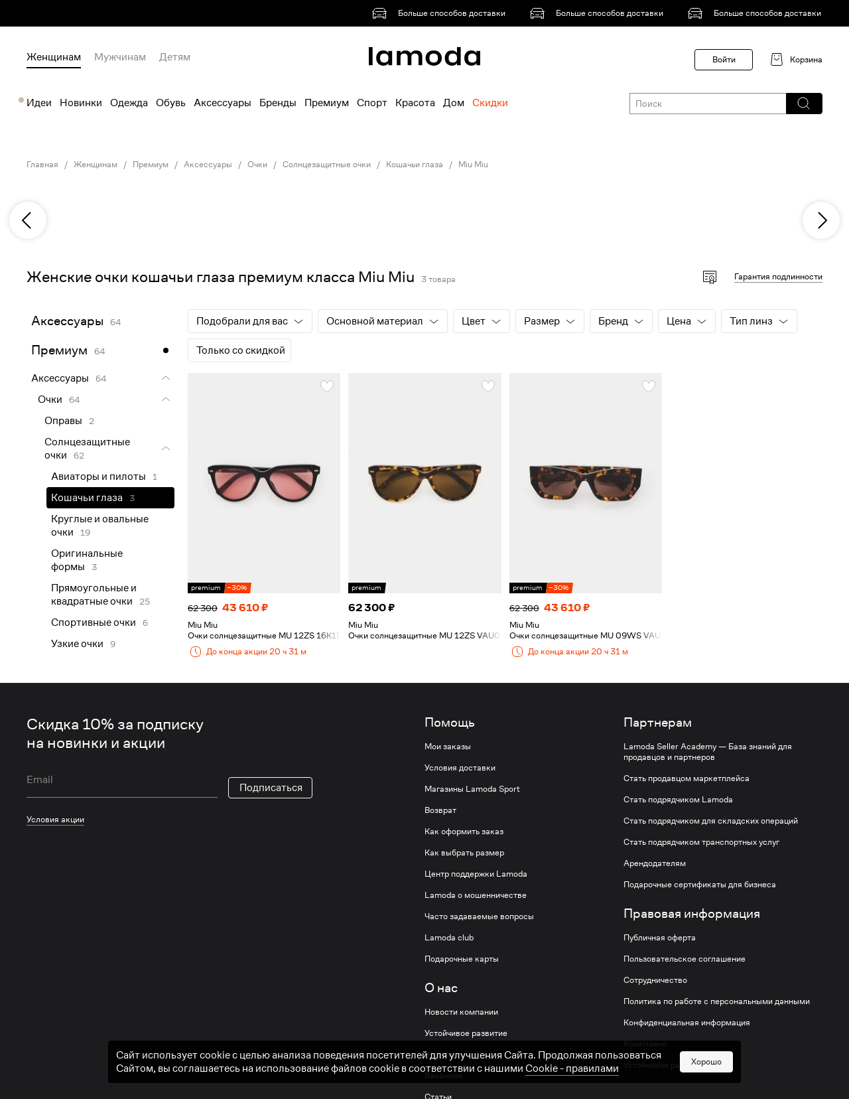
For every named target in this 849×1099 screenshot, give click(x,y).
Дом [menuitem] (453, 103)
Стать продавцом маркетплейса (686, 778)
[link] (441, 13)
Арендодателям (654, 863)
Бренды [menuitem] (277, 103)
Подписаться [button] (270, 787)
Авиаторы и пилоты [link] (98, 476)
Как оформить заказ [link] (463, 831)
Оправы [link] (63, 420)
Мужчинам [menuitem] (120, 57)
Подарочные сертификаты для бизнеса (699, 884)
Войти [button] (724, 59)
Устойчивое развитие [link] (465, 1033)
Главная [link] (42, 164)
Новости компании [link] (461, 1012)
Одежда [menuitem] (129, 103)
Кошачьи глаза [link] (414, 164)
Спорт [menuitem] (372, 103)
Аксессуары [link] (208, 164)
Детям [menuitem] (174, 57)
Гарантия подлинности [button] (778, 276)
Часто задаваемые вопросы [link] (479, 916)
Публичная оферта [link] (659, 937)
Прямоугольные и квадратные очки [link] (94, 594)
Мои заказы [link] (447, 746)
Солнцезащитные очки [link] (327, 164)
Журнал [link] (439, 1054)
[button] (803, 103)
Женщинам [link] (95, 164)
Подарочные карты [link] (461, 959)
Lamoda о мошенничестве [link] (475, 895)
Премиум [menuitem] (326, 103)
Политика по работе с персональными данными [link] (716, 1001)
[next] (821, 220)
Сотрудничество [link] (655, 980)
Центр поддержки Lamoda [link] (475, 874)
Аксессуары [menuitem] (222, 103)
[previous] (27, 220)
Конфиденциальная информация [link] (686, 1022)
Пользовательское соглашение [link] (684, 959)
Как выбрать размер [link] (464, 852)
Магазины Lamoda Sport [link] (472, 789)
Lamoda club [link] (449, 937)
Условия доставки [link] (459, 768)
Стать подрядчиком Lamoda (678, 799)
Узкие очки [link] (77, 643)
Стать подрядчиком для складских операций (710, 821)
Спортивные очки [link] (93, 622)
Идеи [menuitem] (39, 103)
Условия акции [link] (55, 819)
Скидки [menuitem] (490, 103)
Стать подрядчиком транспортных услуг (701, 842)
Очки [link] (257, 164)
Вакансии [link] (443, 1075)
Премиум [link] (150, 164)
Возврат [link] (440, 810)
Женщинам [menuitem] (54, 57)
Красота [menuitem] (415, 103)
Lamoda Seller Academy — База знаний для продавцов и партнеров (707, 752)
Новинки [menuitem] (81, 103)
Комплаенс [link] (645, 1044)
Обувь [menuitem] (171, 103)
